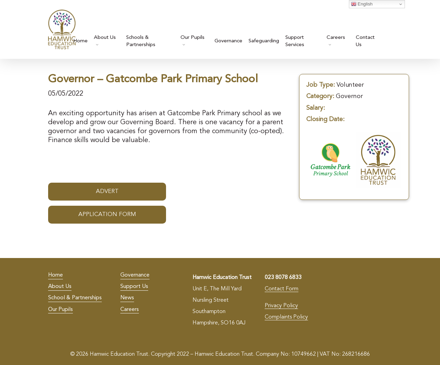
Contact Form (281, 289)
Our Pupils (60, 309)
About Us (60, 286)
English (362, 4)
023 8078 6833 (283, 277)
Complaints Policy (286, 317)
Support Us (134, 286)
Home (55, 275)
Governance (135, 275)
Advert (107, 191)
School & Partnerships (75, 298)
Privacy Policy (281, 306)
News (127, 298)
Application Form (107, 214)
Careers (129, 309)
